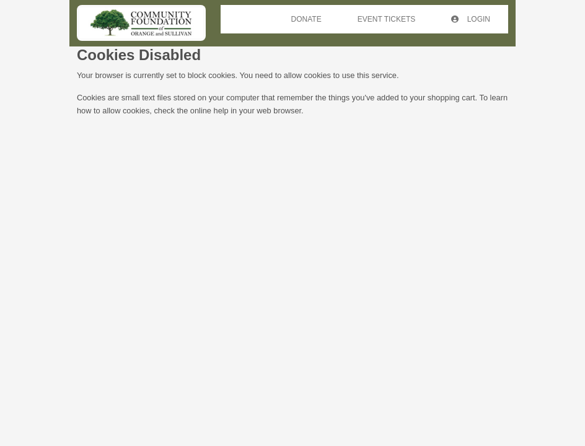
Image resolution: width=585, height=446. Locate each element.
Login (470, 19)
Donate (306, 19)
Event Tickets (387, 19)
